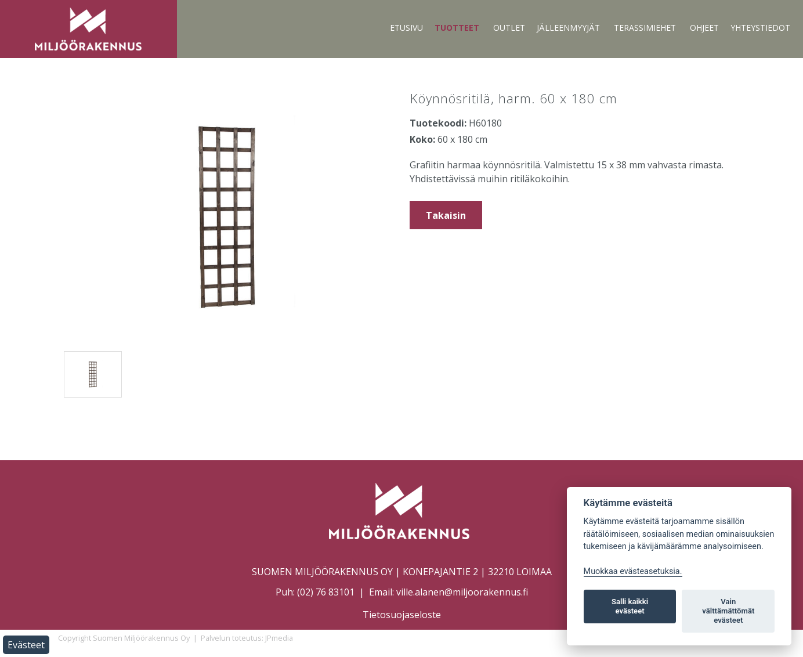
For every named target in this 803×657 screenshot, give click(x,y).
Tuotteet (457, 27)
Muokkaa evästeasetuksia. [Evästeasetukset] (633, 571)
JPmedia (279, 638)
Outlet (509, 27)
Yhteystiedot (760, 27)
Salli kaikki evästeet (630, 606)
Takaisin (446, 215)
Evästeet (26, 644)
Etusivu (406, 27)
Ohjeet (704, 27)
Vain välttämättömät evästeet (728, 610)
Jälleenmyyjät (568, 27)
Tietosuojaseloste (402, 614)
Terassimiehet (645, 27)
